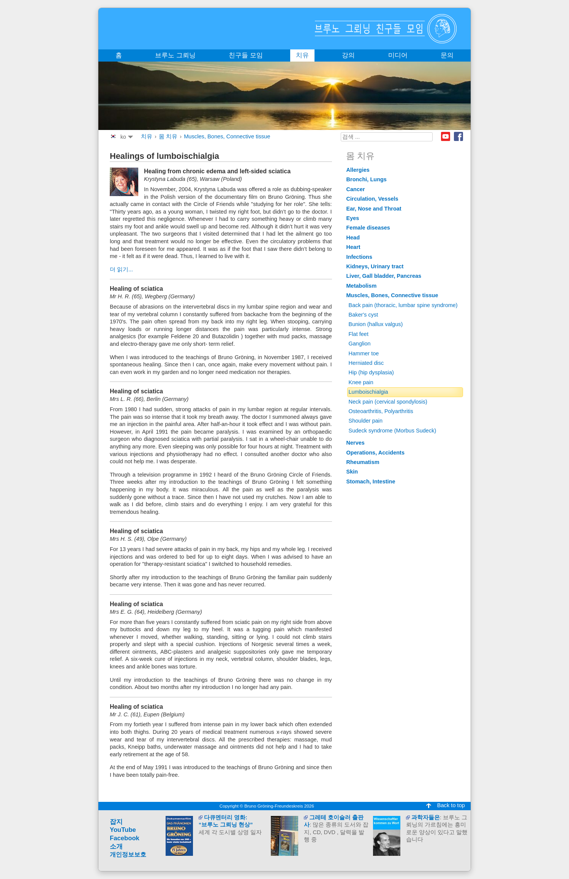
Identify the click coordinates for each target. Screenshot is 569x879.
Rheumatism (362, 462)
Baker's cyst (363, 315)
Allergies (358, 170)
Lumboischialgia (368, 392)
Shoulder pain (366, 421)
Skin (352, 472)
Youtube (445, 136)
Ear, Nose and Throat (373, 209)
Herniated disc (366, 363)
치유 (146, 136)
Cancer (355, 189)
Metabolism (361, 286)
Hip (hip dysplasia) (371, 372)
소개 (116, 846)
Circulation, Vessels (372, 199)
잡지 (116, 821)
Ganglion (360, 344)
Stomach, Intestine (370, 481)
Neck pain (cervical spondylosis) (388, 402)
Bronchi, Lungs (366, 179)
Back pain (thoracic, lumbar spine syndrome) (403, 305)
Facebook (458, 136)
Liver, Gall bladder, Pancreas (384, 276)
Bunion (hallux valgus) (376, 324)
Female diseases (368, 228)
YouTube (123, 829)
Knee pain (361, 382)
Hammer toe (364, 353)
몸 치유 (168, 136)
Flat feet (358, 334)
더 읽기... (121, 269)
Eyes (352, 218)
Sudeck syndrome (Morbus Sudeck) (392, 431)
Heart (353, 247)
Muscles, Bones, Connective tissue (227, 136)
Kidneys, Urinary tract (375, 266)
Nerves (355, 443)
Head (353, 237)
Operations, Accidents (375, 453)
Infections (359, 257)
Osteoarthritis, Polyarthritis (381, 411)
